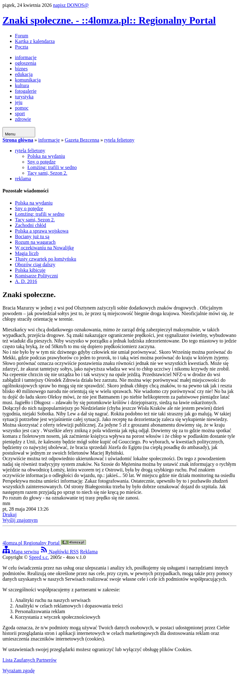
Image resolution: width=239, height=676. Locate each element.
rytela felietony (119, 140)
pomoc (22, 108)
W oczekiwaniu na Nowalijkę (44, 247)
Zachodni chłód (30, 225)
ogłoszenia (25, 63)
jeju (18, 102)
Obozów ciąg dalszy (35, 264)
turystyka (24, 96)
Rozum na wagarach (35, 242)
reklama (23, 178)
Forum (21, 35)
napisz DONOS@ (71, 5)
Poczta (21, 47)
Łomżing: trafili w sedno (52, 167)
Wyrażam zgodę (18, 670)
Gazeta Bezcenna (82, 140)
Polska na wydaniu (46, 156)
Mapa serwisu (20, 551)
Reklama (89, 551)
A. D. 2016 (26, 281)
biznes (21, 68)
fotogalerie (25, 91)
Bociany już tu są (32, 236)
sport (20, 113)
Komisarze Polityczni (36, 275)
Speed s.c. (39, 557)
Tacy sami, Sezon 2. (47, 173)
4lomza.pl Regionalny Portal (44, 543)
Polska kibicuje (30, 270)
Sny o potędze (41, 161)
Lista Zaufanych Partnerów (29, 660)
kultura (22, 85)
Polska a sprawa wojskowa (41, 231)
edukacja (24, 74)
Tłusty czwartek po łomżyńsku (45, 259)
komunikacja (28, 80)
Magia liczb (27, 253)
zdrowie (23, 119)
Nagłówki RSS (59, 551)
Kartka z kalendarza (35, 41)
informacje (25, 57)
